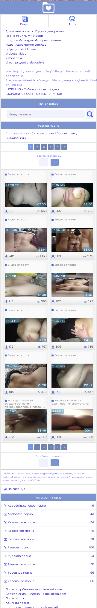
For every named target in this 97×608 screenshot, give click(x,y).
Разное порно (49, 547)
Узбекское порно (49, 581)
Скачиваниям (16, 137)
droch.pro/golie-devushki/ (25, 62)
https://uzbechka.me (21, 49)
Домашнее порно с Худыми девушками (35, 31)
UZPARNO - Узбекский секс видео (33, 89)
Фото (72, 21)
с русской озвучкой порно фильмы (33, 40)
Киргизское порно (49, 539)
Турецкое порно (49, 572)
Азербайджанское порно (49, 505)
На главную (14, 489)
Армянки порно (17, 602)
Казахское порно (49, 530)
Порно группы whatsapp (24, 35)
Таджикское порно (49, 564)
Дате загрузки (43, 133)
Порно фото (15, 598)
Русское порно (49, 555)
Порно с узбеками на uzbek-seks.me (34, 589)
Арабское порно (49, 514)
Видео (24, 21)
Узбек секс (14, 58)
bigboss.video (16, 53)
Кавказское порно (49, 522)
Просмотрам (66, 133)
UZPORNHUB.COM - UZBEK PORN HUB (34, 93)
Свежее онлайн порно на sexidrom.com (36, 593)
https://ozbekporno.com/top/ (26, 44)
